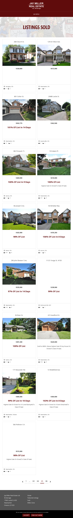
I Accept (26, 515)
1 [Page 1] (26, 481)
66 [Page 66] (46, 481)
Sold (28, 500)
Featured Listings (32, 498)
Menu (37, 14)
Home (29, 495)
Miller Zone (31, 503)
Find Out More (37, 515)
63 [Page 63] (33, 481)
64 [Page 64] (38, 481)
